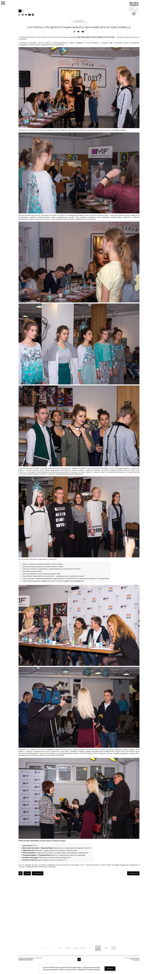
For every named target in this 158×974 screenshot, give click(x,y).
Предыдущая (133, 873)
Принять (110, 968)
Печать (21, 873)
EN (23, 11)
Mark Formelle (121, 130)
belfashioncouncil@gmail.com (26, 959)
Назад (27, 873)
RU (20, 11)
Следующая (37, 873)
